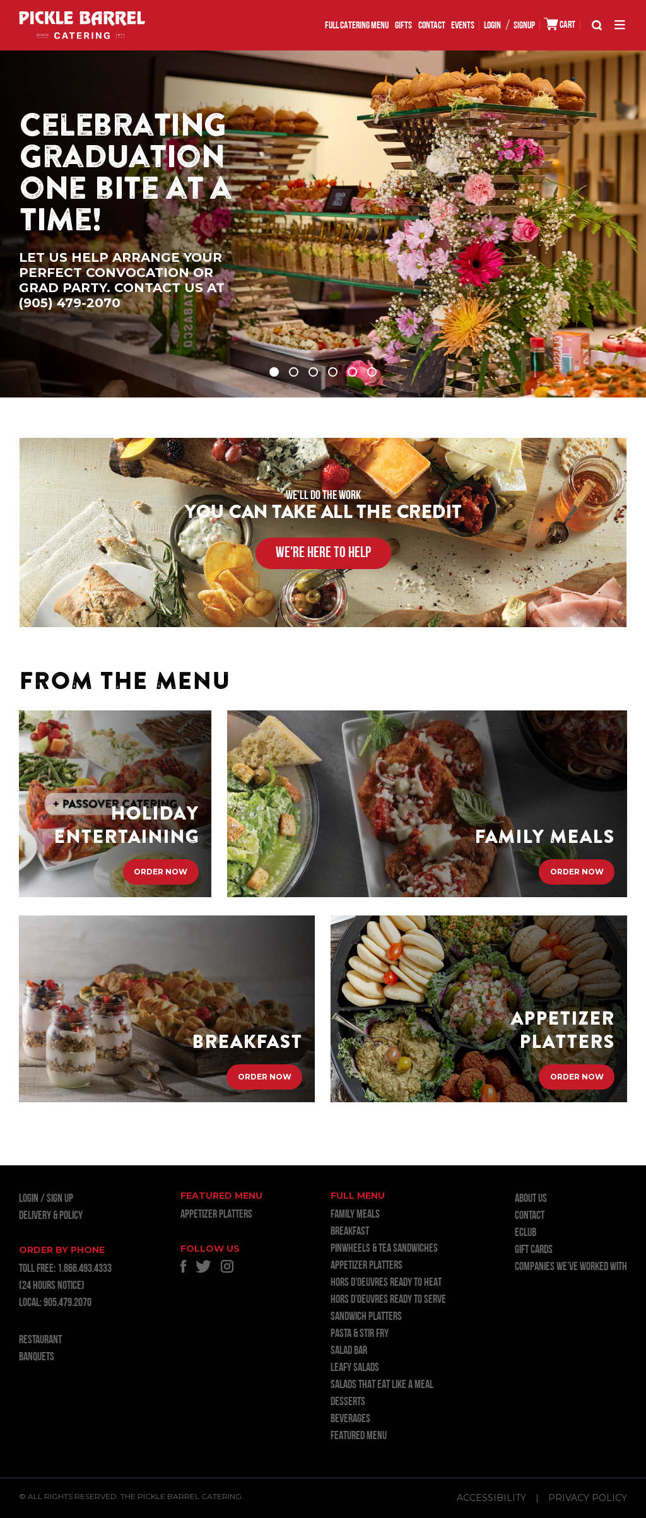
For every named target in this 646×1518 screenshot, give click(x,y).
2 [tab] (293, 372)
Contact (431, 26)
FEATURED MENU (359, 1436)
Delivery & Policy (51, 1216)
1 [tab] (274, 372)
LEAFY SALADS (355, 1368)
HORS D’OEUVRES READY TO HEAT (386, 1283)
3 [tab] (313, 372)
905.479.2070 (67, 1303)
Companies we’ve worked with (571, 1267)
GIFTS (403, 26)
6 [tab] (372, 372)
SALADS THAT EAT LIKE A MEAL (382, 1385)
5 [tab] (352, 372)
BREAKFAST (350, 1232)
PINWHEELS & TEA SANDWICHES (384, 1249)
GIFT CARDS (534, 1250)
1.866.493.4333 (84, 1269)
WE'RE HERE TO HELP (323, 553)
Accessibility (491, 1497)
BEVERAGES (350, 1419)
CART (559, 24)
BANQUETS (36, 1357)
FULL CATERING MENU (357, 26)
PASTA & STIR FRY (360, 1334)
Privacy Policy (587, 1497)
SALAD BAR (349, 1351)
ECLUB (525, 1233)
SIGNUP (524, 26)
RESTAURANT (40, 1340)
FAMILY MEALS (355, 1215)
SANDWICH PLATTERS (366, 1317)
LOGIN (492, 26)
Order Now (160, 874)
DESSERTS (348, 1402)
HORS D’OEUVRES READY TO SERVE (388, 1300)
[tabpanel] (323, 223)
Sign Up (60, 1199)
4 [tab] (333, 372)
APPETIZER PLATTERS (216, 1215)
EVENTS (462, 26)
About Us (531, 1199)
